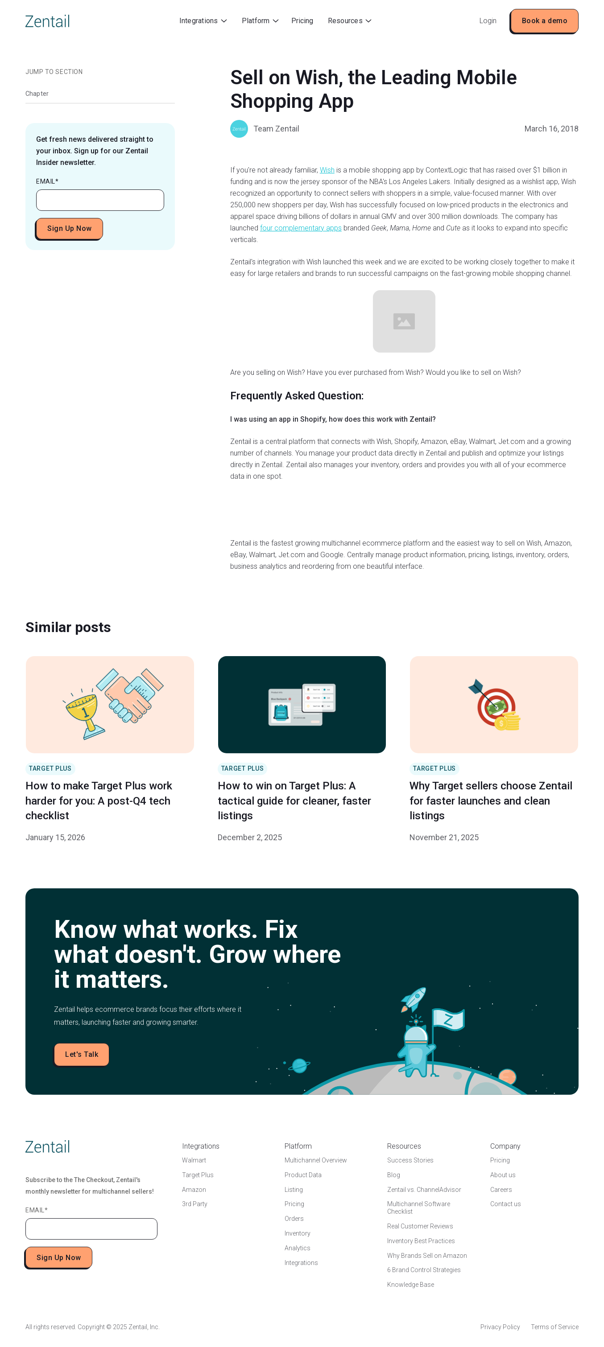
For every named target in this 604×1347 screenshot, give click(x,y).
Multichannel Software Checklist (418, 1207)
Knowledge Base (410, 1284)
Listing (294, 1189)
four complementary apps (301, 228)
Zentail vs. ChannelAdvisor (424, 1189)
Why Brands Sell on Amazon (427, 1255)
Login (488, 20)
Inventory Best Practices (421, 1240)
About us (503, 1175)
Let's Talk (81, 1054)
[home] (47, 21)
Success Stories (410, 1160)
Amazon (194, 1189)
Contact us (505, 1203)
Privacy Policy (500, 1327)
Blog (393, 1175)
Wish (327, 170)
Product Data (303, 1175)
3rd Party (194, 1203)
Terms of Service (555, 1327)
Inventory (297, 1233)
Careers (501, 1189)
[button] (203, 21)
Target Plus (198, 1175)
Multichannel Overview (316, 1160)
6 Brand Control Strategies (424, 1269)
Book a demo (545, 20)
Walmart (194, 1160)
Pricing (302, 20)
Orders (294, 1218)
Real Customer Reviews (420, 1226)
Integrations (301, 1262)
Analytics (297, 1248)
